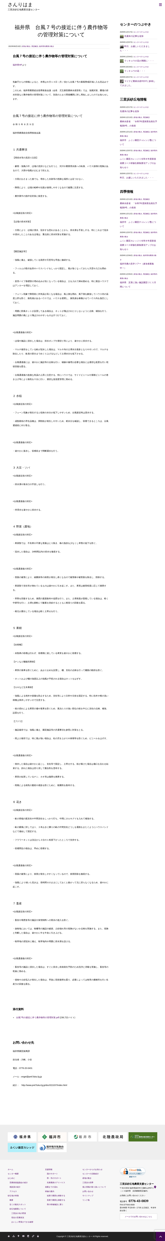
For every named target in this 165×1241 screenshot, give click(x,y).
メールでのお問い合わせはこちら (138, 1217)
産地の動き (26, 46)
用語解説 (34, 46)
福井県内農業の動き (46, 46)
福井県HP (17, 65)
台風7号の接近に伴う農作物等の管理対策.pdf (37, 1017)
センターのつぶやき (141, 32)
